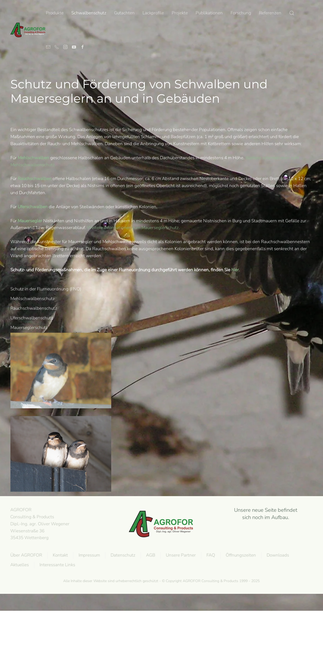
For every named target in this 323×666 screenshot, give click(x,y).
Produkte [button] (55, 13)
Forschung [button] (241, 13)
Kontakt (59, 555)
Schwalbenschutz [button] (88, 13)
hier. (235, 270)
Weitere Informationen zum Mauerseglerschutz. (133, 228)
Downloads (277, 555)
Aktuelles (19, 565)
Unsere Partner (180, 555)
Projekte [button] (180, 13)
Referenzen (270, 13)
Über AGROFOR (25, 555)
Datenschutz (122, 555)
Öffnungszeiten (240, 555)
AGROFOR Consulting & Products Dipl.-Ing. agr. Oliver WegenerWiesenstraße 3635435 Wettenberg (39, 524)
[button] (291, 13)
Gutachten (124, 13)
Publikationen (209, 13)
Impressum (88, 555)
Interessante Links (56, 565)
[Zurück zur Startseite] (28, 30)
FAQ (210, 555)
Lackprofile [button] (153, 13)
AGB (149, 555)
